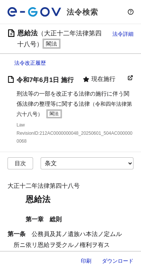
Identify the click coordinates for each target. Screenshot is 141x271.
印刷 (86, 261)
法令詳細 (122, 34)
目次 (20, 163)
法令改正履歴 (30, 63)
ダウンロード (117, 261)
